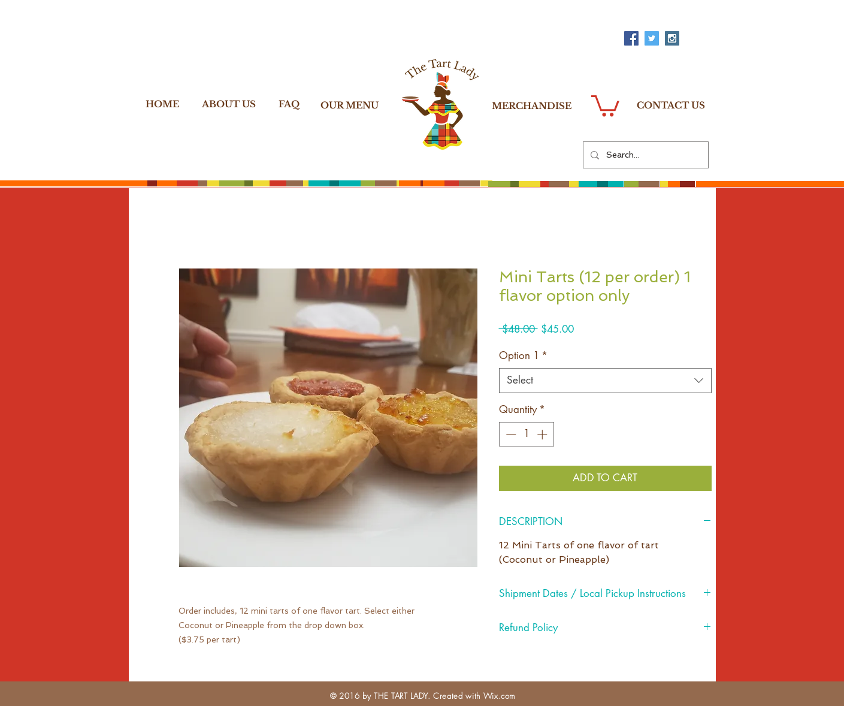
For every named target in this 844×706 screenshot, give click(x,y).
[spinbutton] (526, 434)
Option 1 (523, 355)
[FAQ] (289, 104)
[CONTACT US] (671, 105)
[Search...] (644, 155)
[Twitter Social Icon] (652, 38)
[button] (605, 104)
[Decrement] (510, 434)
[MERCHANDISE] (531, 105)
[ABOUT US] (229, 104)
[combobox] (605, 380)
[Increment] (543, 434)
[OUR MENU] (349, 105)
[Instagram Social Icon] (672, 38)
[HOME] (162, 104)
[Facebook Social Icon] (631, 38)
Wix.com (499, 695)
